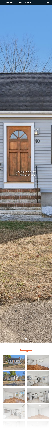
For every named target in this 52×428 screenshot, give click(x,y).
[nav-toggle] (47, 2)
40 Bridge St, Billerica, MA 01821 (18, 2)
